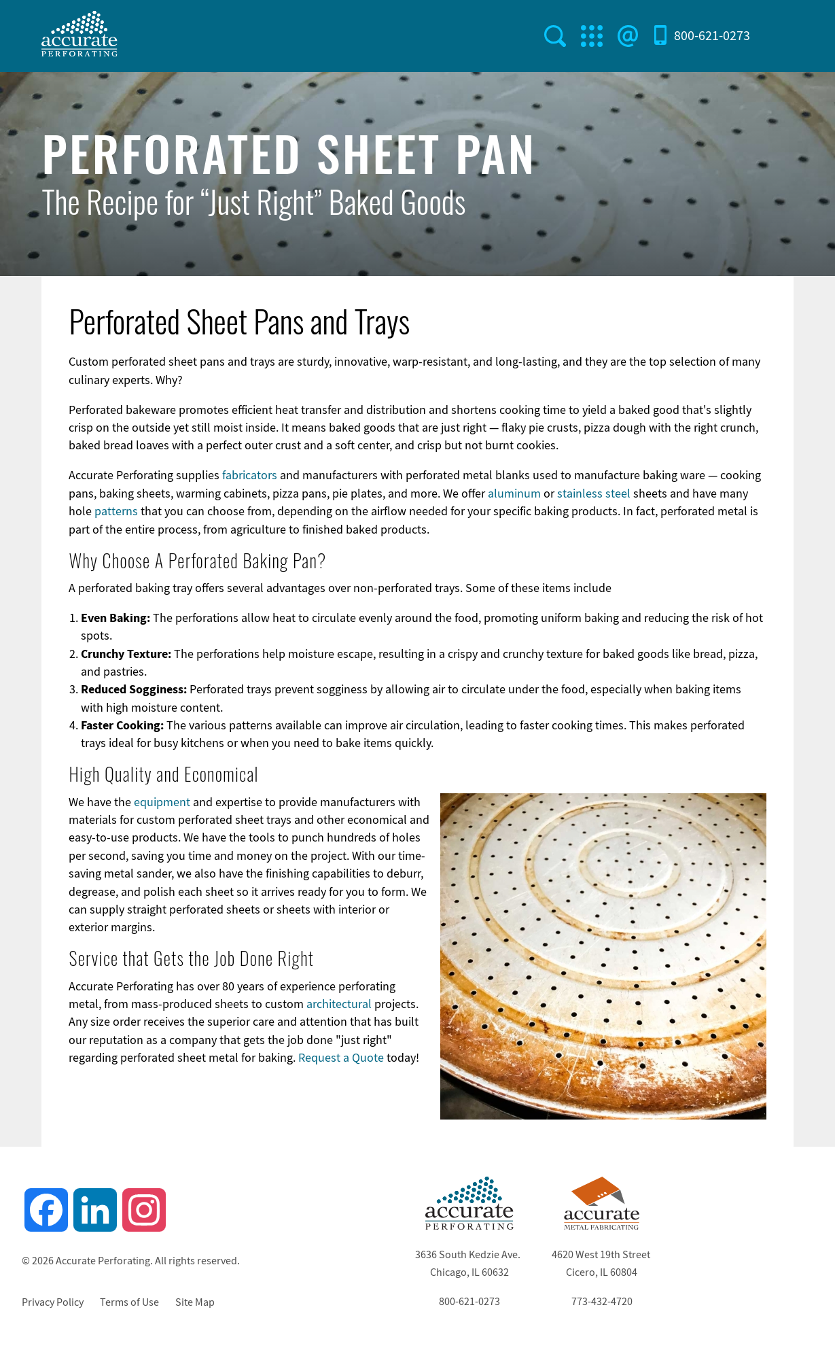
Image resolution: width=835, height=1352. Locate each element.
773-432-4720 (602, 1301)
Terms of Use (129, 1302)
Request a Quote (341, 1057)
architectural (339, 1003)
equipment (162, 802)
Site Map (195, 1302)
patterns (116, 511)
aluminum (514, 493)
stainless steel (593, 493)
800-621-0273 (712, 35)
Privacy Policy (53, 1302)
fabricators (249, 475)
